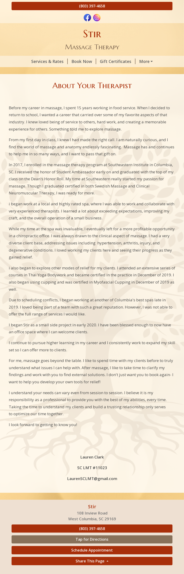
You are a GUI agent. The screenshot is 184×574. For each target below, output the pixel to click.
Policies (24, 71)
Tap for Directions (92, 549)
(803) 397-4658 (92, 6)
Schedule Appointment (92, 559)
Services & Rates (33, 61)
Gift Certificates (102, 61)
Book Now (67, 61)
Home (80, 71)
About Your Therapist (146, 61)
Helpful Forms (54, 71)
